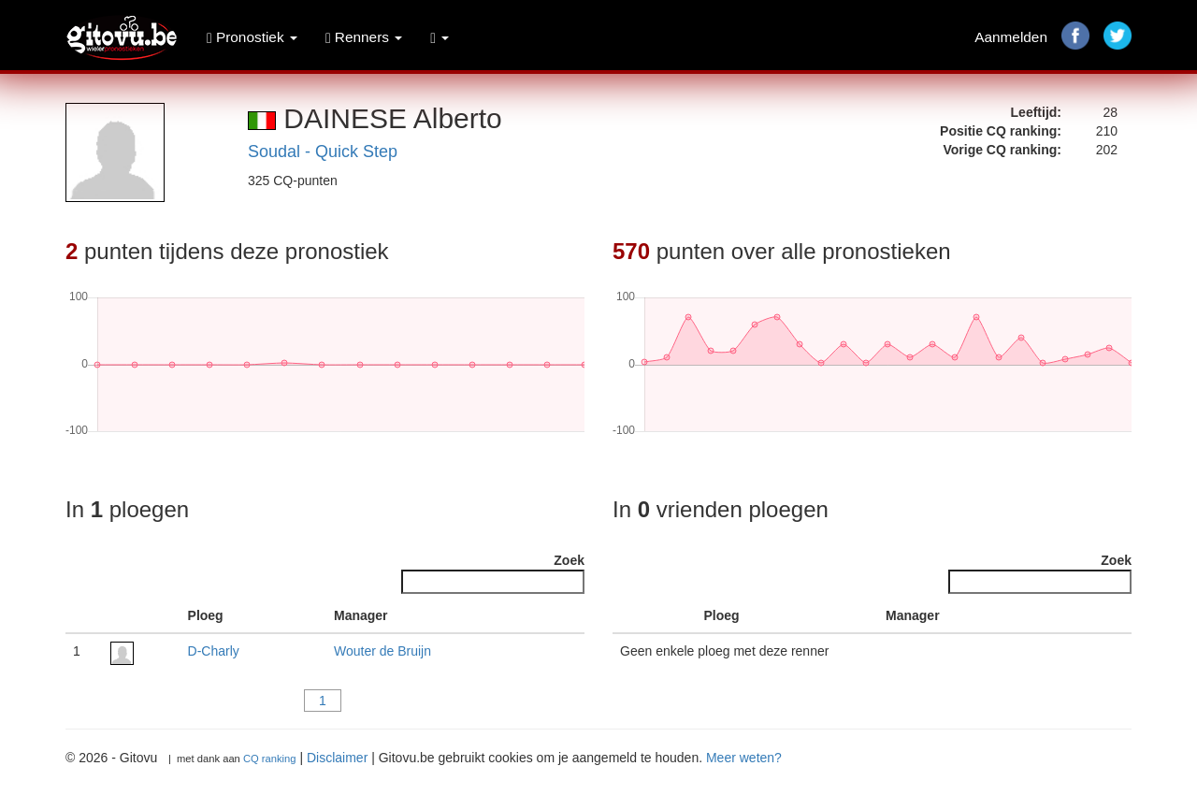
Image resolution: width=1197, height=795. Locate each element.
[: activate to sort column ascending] (141, 616)
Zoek (492, 573)
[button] (439, 37)
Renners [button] (363, 37)
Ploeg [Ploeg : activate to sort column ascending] (206, 615)
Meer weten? (744, 757)
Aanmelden (1010, 37)
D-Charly (213, 650)
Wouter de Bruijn (382, 650)
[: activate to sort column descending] (84, 616)
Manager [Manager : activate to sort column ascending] (361, 615)
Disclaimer (337, 757)
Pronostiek (252, 37)
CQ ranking (269, 758)
